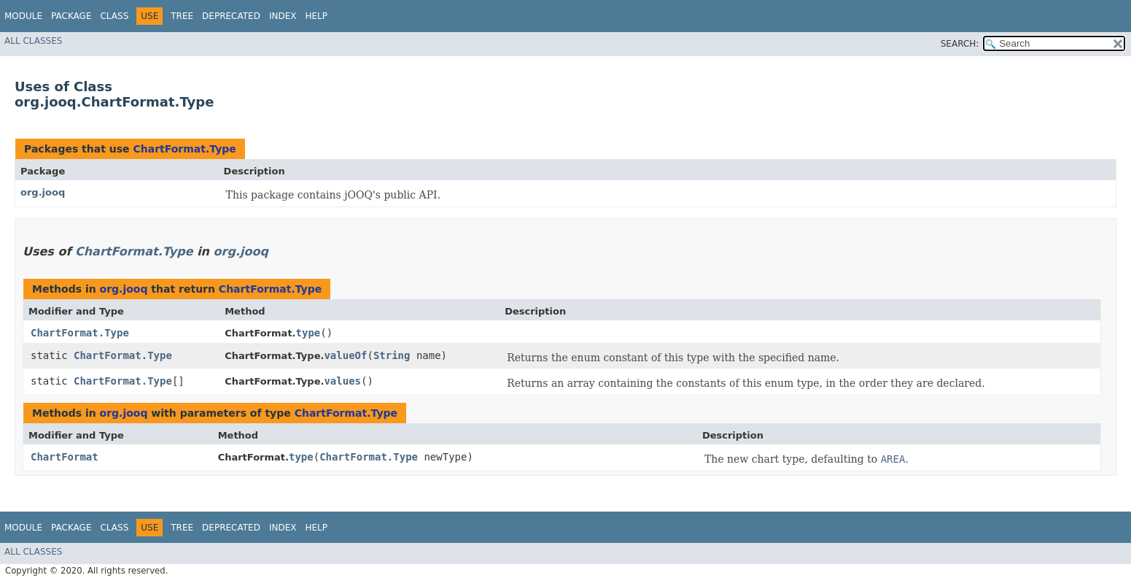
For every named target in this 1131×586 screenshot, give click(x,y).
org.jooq (42, 192)
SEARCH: (960, 44)
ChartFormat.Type (184, 149)
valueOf (345, 355)
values (342, 381)
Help (316, 16)
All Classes (33, 41)
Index (283, 16)
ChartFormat (64, 457)
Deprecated (231, 16)
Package (71, 16)
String (392, 355)
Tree (182, 16)
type (308, 333)
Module (23, 16)
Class (114, 16)
